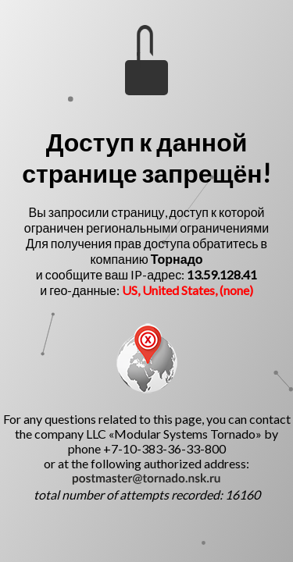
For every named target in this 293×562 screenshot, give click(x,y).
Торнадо (177, 258)
